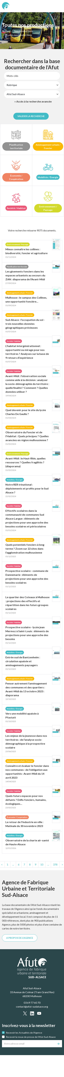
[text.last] (55, 864)
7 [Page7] (24, 864)
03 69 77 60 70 (32, 1002)
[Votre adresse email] (28, 1043)
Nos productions (23, 31)
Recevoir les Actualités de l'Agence (24, 1032)
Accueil (6, 31)
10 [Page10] (41, 864)
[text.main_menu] (57, 6)
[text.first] (7, 864)
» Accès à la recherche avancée (33, 101)
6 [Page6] (18, 864)
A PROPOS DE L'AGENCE (19, 937)
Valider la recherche (31, 116)
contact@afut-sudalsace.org (32, 1006)
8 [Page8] (30, 864)
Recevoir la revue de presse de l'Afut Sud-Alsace (31, 1036)
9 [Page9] (35, 864)
